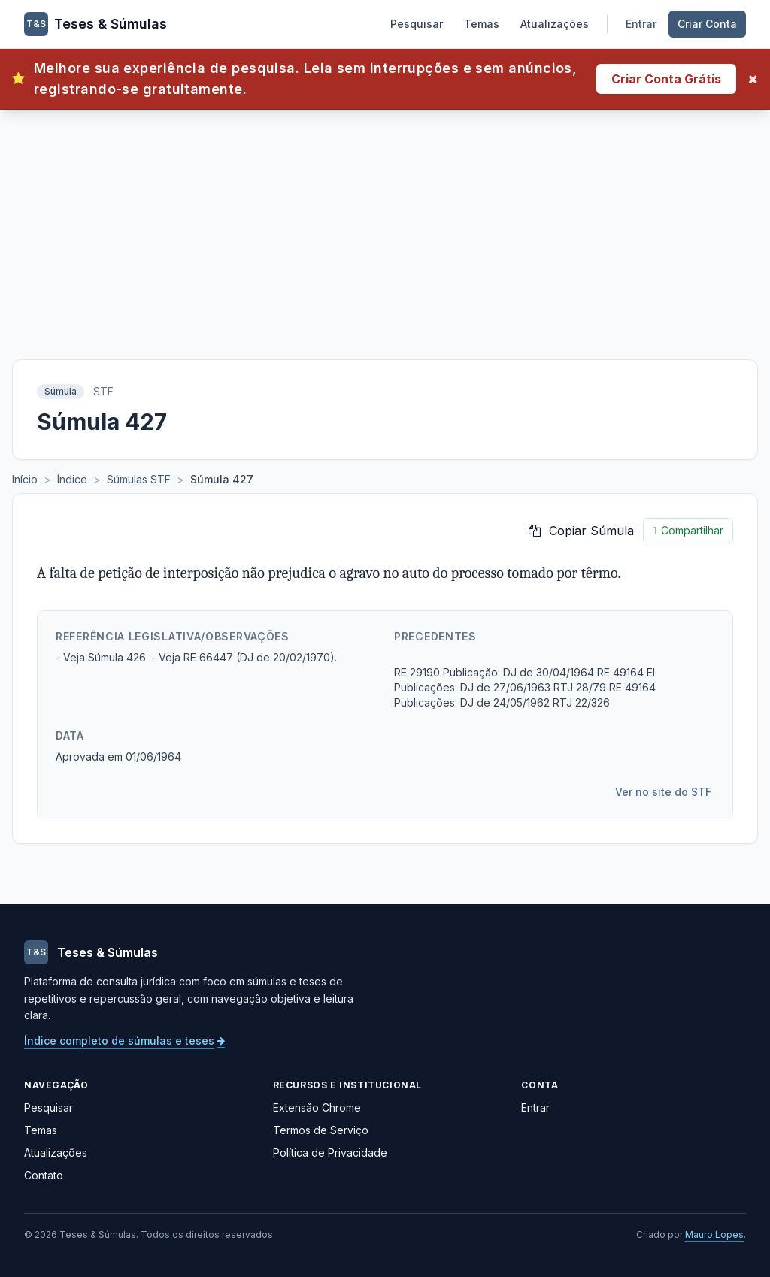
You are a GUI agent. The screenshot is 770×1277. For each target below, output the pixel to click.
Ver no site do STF (663, 791)
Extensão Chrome (317, 1107)
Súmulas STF (139, 479)
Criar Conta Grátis (666, 78)
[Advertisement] (385, 222)
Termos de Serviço (320, 1130)
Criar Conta (707, 23)
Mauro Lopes (714, 1234)
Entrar (641, 23)
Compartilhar (688, 530)
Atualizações (554, 23)
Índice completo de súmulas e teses (124, 1040)
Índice (72, 479)
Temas (481, 23)
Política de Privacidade (330, 1152)
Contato (43, 1175)
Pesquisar (416, 23)
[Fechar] (753, 79)
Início (25, 479)
